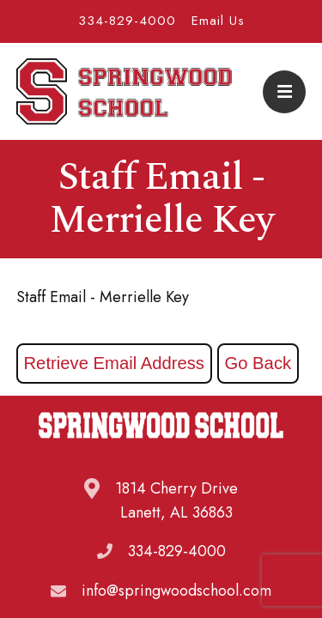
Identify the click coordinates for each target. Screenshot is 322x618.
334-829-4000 (127, 20)
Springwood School (124, 91)
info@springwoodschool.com (176, 590)
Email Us (218, 20)
